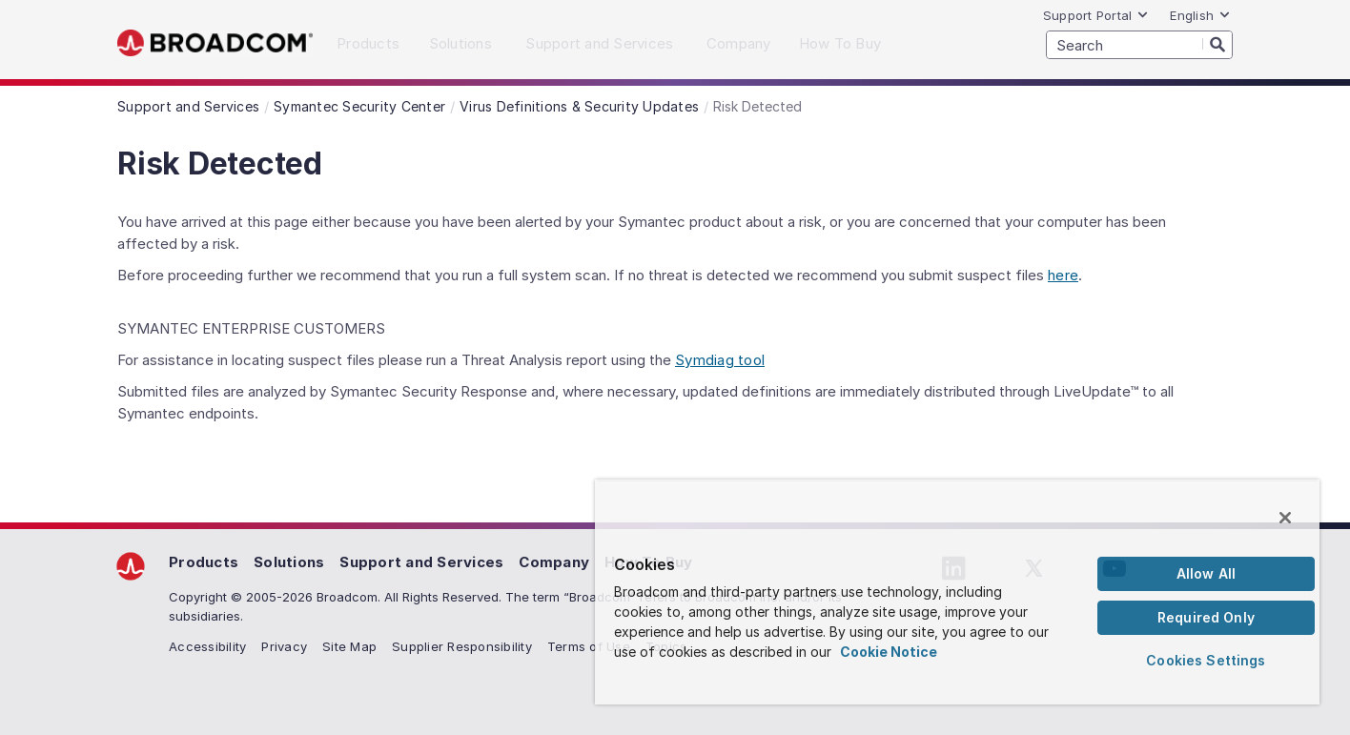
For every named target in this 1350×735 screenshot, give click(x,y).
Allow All (1206, 573)
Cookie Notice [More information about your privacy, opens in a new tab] (888, 651)
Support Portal (1096, 15)
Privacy (284, 646)
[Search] (1217, 43)
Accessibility (207, 646)
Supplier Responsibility (462, 646)
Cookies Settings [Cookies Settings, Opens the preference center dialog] (1205, 660)
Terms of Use (588, 646)
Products (203, 562)
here (1063, 275)
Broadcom (215, 43)
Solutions (289, 562)
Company (554, 562)
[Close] (1285, 518)
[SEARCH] (1139, 44)
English (1200, 15)
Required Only (1206, 617)
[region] (957, 592)
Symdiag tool (720, 360)
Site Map (349, 646)
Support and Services (421, 562)
